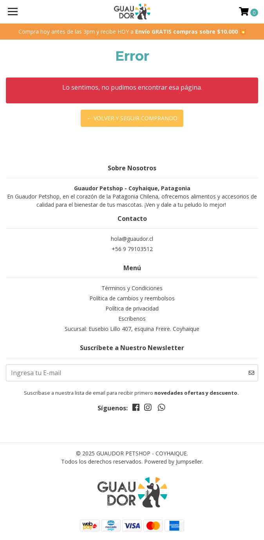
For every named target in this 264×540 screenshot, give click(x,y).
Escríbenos (132, 318)
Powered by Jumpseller (173, 461)
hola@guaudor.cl (132, 238)
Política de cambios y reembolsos (132, 298)
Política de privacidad (132, 308)
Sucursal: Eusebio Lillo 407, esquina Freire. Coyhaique (132, 328)
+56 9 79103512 (132, 249)
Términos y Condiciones (132, 288)
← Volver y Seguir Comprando (132, 118)
